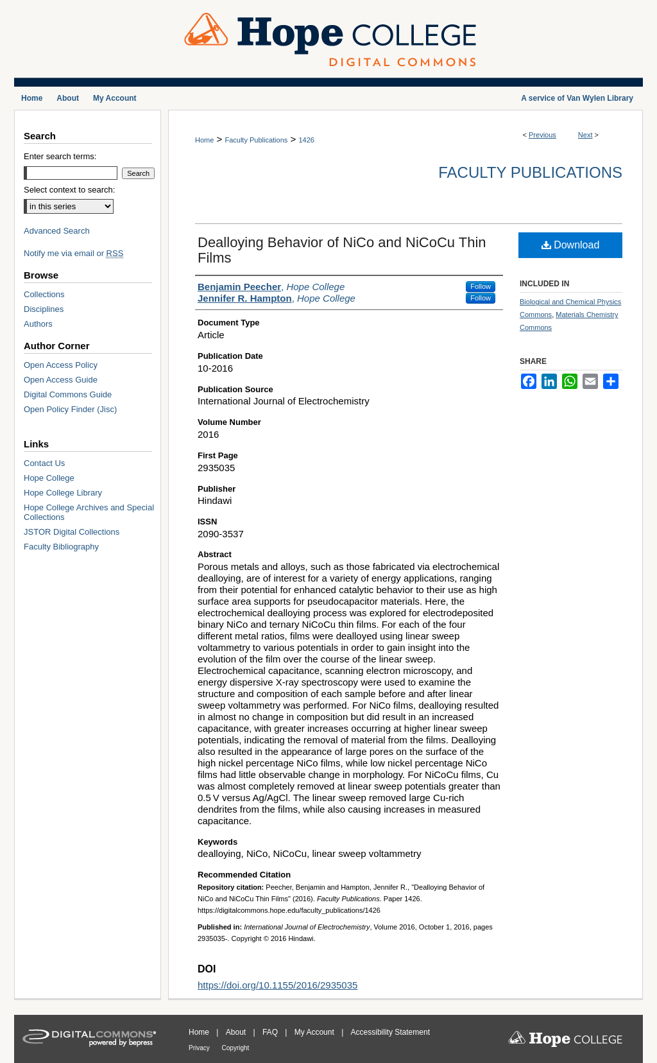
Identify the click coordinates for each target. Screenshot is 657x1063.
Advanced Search (57, 231)
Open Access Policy (61, 365)
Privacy (200, 1047)
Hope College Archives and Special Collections (89, 512)
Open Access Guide (61, 380)
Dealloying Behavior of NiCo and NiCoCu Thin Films (342, 250)
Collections (44, 294)
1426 (306, 140)
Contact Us (44, 463)
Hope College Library (63, 492)
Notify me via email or (73, 253)
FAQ (271, 1032)
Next (585, 135)
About (237, 1032)
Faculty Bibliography (61, 546)
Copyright (236, 1047)
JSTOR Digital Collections (71, 532)
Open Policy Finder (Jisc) (70, 409)
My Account (315, 1032)
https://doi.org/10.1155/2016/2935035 (277, 985)
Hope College (49, 478)
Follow (480, 286)
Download (571, 244)
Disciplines (44, 309)
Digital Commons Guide (68, 394)
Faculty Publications (256, 140)
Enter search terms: (60, 156)
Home (204, 140)
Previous (542, 135)
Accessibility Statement (390, 1032)
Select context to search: (69, 189)
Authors (38, 324)
